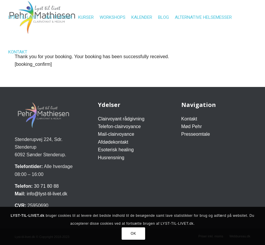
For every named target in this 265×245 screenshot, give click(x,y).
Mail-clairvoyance (116, 134)
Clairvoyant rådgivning (121, 118)
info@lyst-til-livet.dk (47, 193)
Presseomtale (195, 134)
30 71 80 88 (46, 186)
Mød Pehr (191, 126)
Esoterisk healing (116, 149)
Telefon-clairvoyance (119, 126)
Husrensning (111, 157)
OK (133, 233)
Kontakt (189, 118)
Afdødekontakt (113, 142)
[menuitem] (23, 17)
